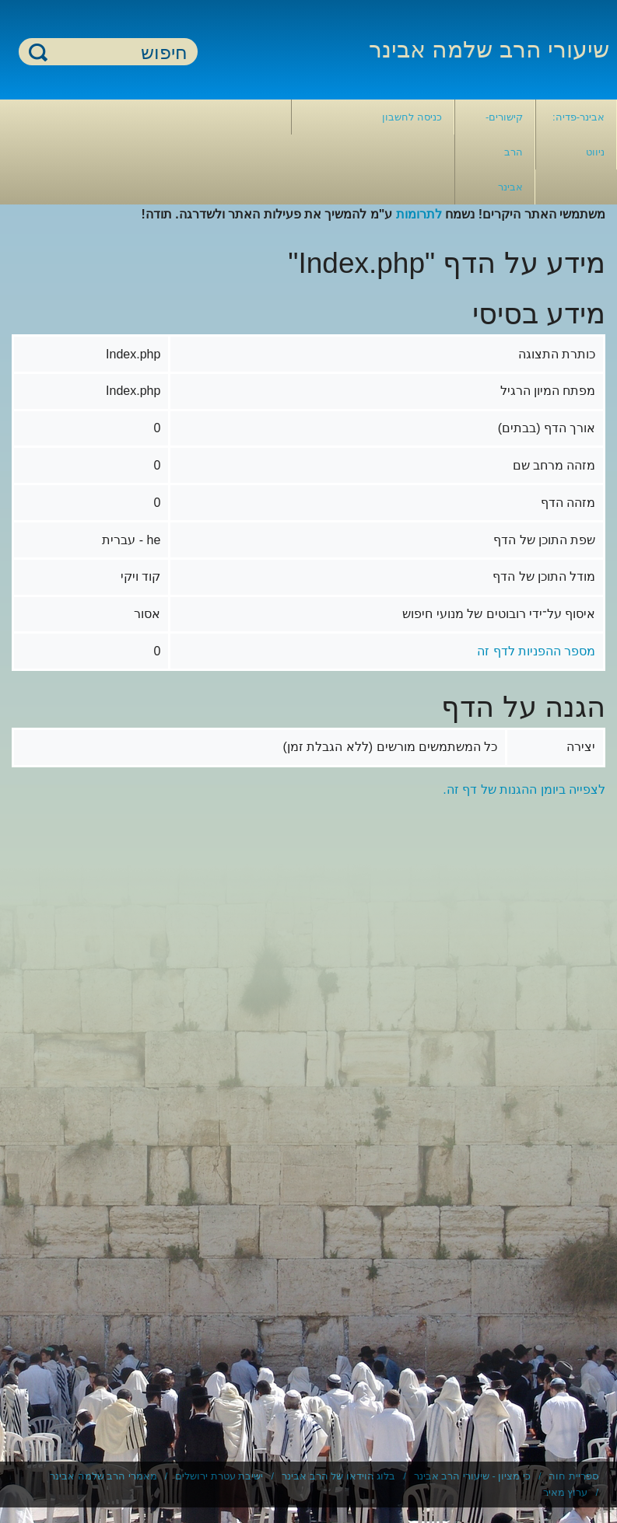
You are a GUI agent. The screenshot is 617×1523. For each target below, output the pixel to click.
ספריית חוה (573, 1476)
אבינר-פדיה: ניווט (578, 134)
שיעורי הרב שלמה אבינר (489, 49)
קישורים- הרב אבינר (504, 152)
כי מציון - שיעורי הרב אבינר (472, 1476)
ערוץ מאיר (565, 1492)
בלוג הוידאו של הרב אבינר (338, 1476)
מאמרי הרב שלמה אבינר (103, 1476)
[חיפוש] (117, 52)
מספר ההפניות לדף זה (536, 651)
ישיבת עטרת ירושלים (219, 1476)
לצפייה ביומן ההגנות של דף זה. (524, 789)
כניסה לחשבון (412, 117)
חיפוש (38, 51)
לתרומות (419, 214)
